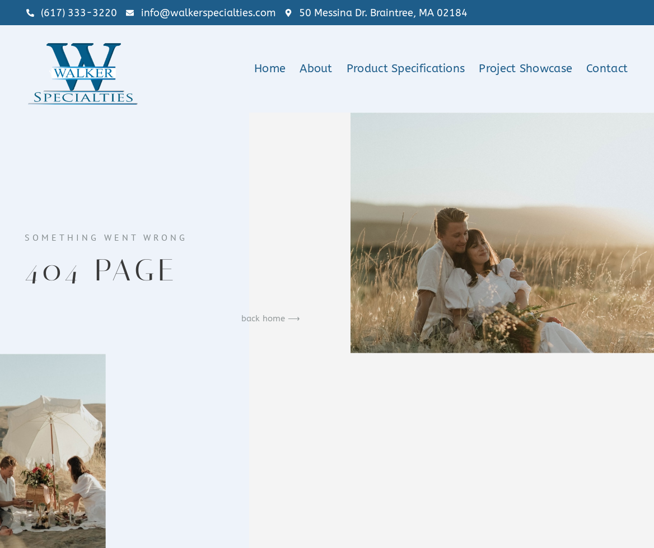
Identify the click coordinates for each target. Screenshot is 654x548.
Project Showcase (525, 69)
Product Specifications (406, 69)
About (316, 69)
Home (270, 69)
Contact (607, 69)
